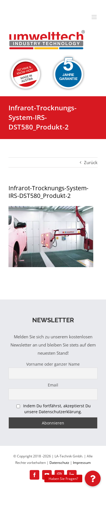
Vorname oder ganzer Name (53, 364)
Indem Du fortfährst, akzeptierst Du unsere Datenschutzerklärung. (57, 408)
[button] (93, 478)
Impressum (82, 462)
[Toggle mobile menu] (95, 17)
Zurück (91, 162)
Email (53, 385)
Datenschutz (59, 462)
